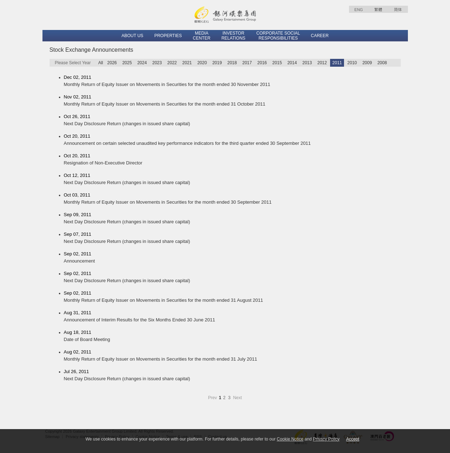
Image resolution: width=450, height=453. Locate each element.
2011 (337, 62)
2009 (367, 62)
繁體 (378, 9)
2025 (127, 62)
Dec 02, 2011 (232, 81)
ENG (358, 9)
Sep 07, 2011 (232, 238)
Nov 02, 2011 (232, 101)
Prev (213, 397)
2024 (142, 62)
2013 (307, 62)
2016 (262, 62)
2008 (382, 62)
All (100, 62)
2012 (322, 62)
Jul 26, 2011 (232, 375)
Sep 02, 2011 (232, 258)
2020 (202, 62)
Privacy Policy (326, 439)
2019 (217, 62)
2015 (277, 62)
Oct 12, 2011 (232, 179)
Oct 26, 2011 (232, 120)
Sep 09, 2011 (232, 218)
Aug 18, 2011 (232, 336)
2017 (247, 62)
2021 (187, 62)
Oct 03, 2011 (232, 199)
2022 (172, 62)
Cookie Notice (290, 439)
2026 (112, 62)
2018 (232, 62)
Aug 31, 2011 (232, 317)
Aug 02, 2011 (232, 356)
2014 (292, 62)
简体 (398, 9)
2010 (352, 62)
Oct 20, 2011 (232, 140)
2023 (157, 62)
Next (237, 397)
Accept (352, 439)
